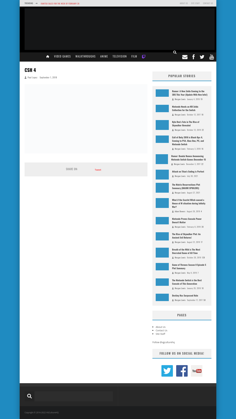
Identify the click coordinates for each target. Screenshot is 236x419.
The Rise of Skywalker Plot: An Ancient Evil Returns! (186, 235)
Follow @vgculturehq (163, 342)
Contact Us (208, 3)
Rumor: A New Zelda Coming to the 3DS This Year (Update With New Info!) (189, 92)
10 (203, 288)
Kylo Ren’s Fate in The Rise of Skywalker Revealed (185, 123)
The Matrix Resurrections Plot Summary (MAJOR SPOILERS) (186, 186)
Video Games (62, 56)
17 (202, 242)
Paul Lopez (32, 77)
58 (205, 300)
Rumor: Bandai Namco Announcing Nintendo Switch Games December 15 (188, 157)
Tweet (98, 169)
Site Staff (195, 3)
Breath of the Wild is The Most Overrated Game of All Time (186, 251)
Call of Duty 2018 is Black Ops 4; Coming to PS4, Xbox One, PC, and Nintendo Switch (188, 141)
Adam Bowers (180, 211)
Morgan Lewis (180, 99)
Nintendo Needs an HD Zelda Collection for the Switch (185, 108)
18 (203, 114)
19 (202, 99)
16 (203, 148)
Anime (104, 56)
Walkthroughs (85, 56)
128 (203, 257)
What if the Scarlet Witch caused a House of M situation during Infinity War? (188, 203)
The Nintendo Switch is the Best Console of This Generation (187, 281)
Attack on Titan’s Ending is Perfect (188, 171)
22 (203, 130)
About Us (184, 3)
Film (134, 56)
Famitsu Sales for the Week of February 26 (60, 3)
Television (120, 56)
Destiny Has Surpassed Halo (185, 295)
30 (203, 227)
